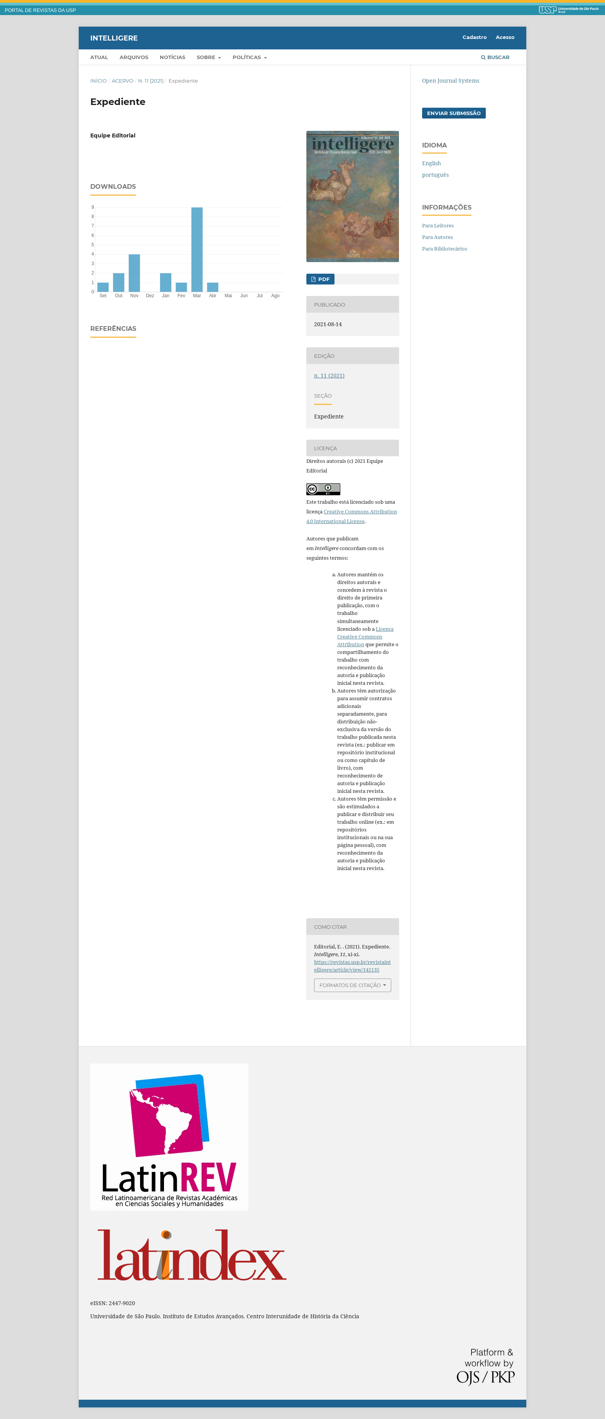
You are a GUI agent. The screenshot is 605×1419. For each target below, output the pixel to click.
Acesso (505, 37)
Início (98, 81)
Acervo (123, 81)
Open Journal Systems (450, 80)
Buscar (495, 57)
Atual (99, 57)
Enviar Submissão (454, 113)
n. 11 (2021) (151, 81)
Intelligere (114, 38)
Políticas (247, 57)
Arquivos (134, 57)
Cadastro (475, 37)
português (435, 174)
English (431, 163)
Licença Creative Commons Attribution (365, 636)
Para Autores (437, 237)
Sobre (207, 57)
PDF (323, 279)
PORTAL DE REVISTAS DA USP (40, 10)
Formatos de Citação (350, 985)
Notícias (172, 57)
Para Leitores (438, 225)
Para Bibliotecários (444, 248)
